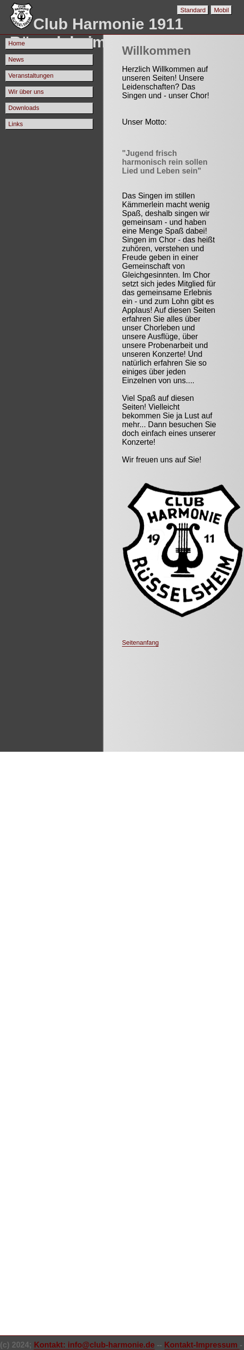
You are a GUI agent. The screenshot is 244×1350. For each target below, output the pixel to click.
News (16, 59)
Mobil (221, 10)
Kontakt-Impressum (202, 1345)
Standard (192, 10)
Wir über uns (26, 91)
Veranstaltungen (31, 75)
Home (16, 43)
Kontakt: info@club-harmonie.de (94, 1345)
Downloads (23, 107)
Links (15, 124)
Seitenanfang (140, 642)
